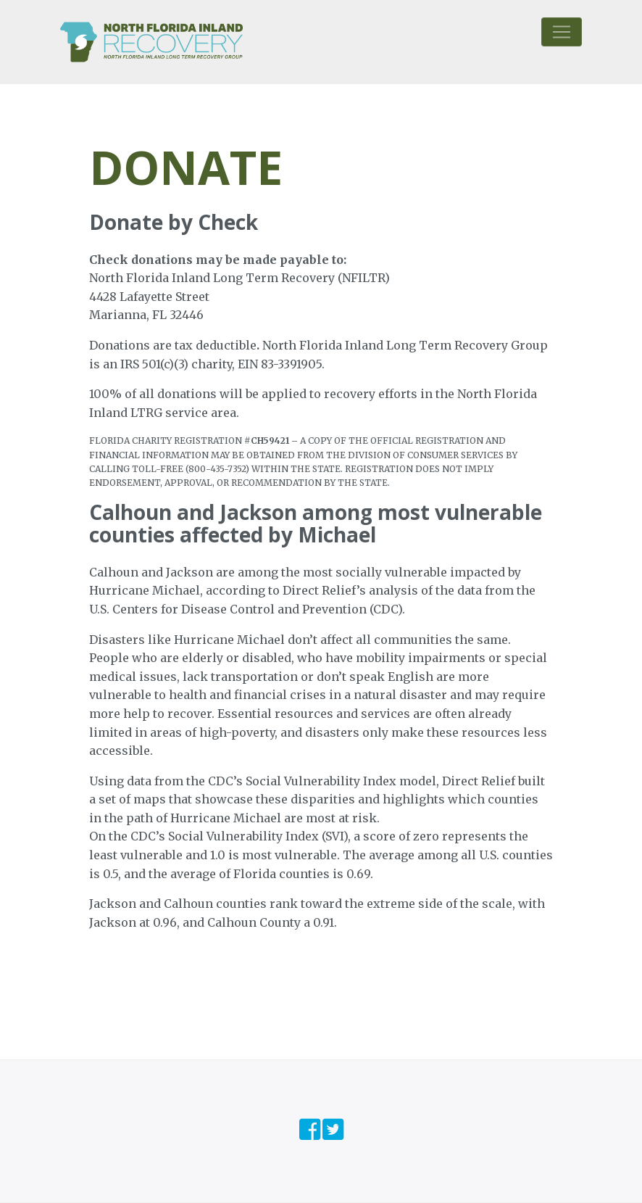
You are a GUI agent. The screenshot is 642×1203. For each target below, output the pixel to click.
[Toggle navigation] (561, 31)
